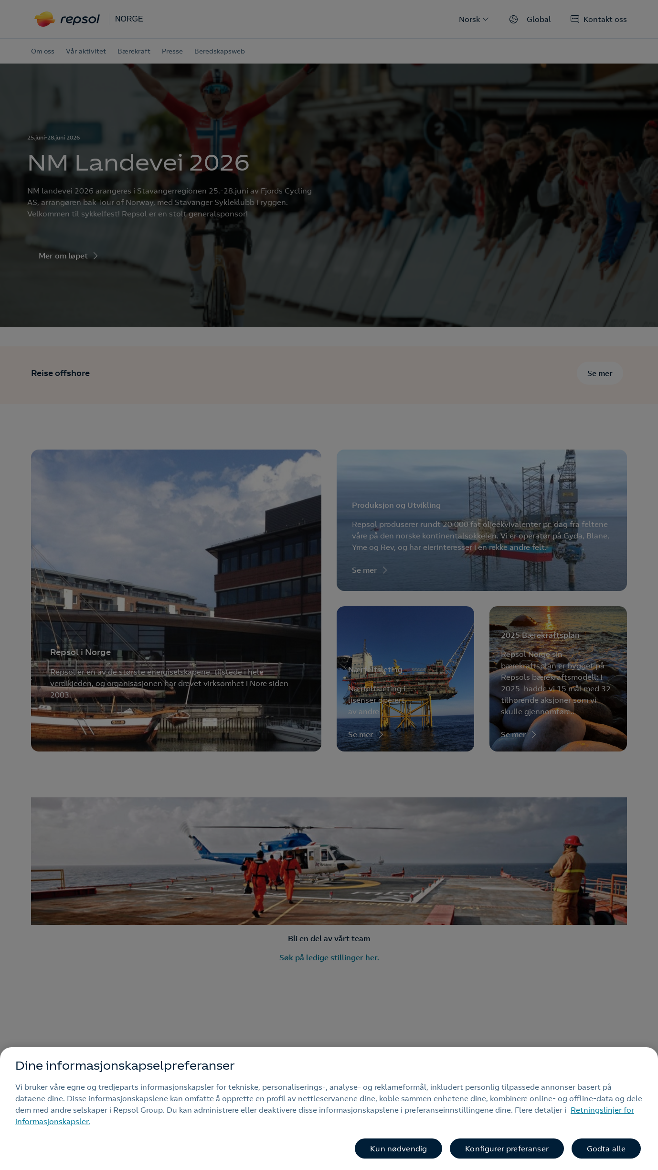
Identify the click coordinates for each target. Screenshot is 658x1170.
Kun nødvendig (398, 1148)
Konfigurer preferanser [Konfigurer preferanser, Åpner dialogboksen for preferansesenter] (507, 1148)
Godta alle (606, 1148)
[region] (329, 1108)
